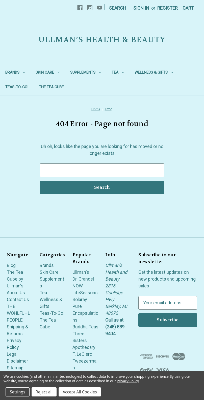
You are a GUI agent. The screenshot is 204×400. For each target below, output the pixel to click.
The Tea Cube (51, 87)
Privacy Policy (128, 380)
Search (117, 8)
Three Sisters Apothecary (83, 340)
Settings (17, 392)
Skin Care (48, 72)
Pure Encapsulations (85, 313)
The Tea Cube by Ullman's (15, 278)
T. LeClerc (82, 354)
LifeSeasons (85, 292)
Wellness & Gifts (154, 72)
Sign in (141, 8)
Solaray (79, 299)
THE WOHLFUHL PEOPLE (18, 313)
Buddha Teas (85, 326)
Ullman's (80, 272)
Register (167, 8)
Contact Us (18, 299)
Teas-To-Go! (16, 87)
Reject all (44, 392)
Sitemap (15, 367)
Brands (15, 72)
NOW (77, 285)
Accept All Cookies (80, 392)
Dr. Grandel (83, 279)
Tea (118, 72)
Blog (11, 265)
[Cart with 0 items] (188, 8)
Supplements (85, 72)
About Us (16, 292)
